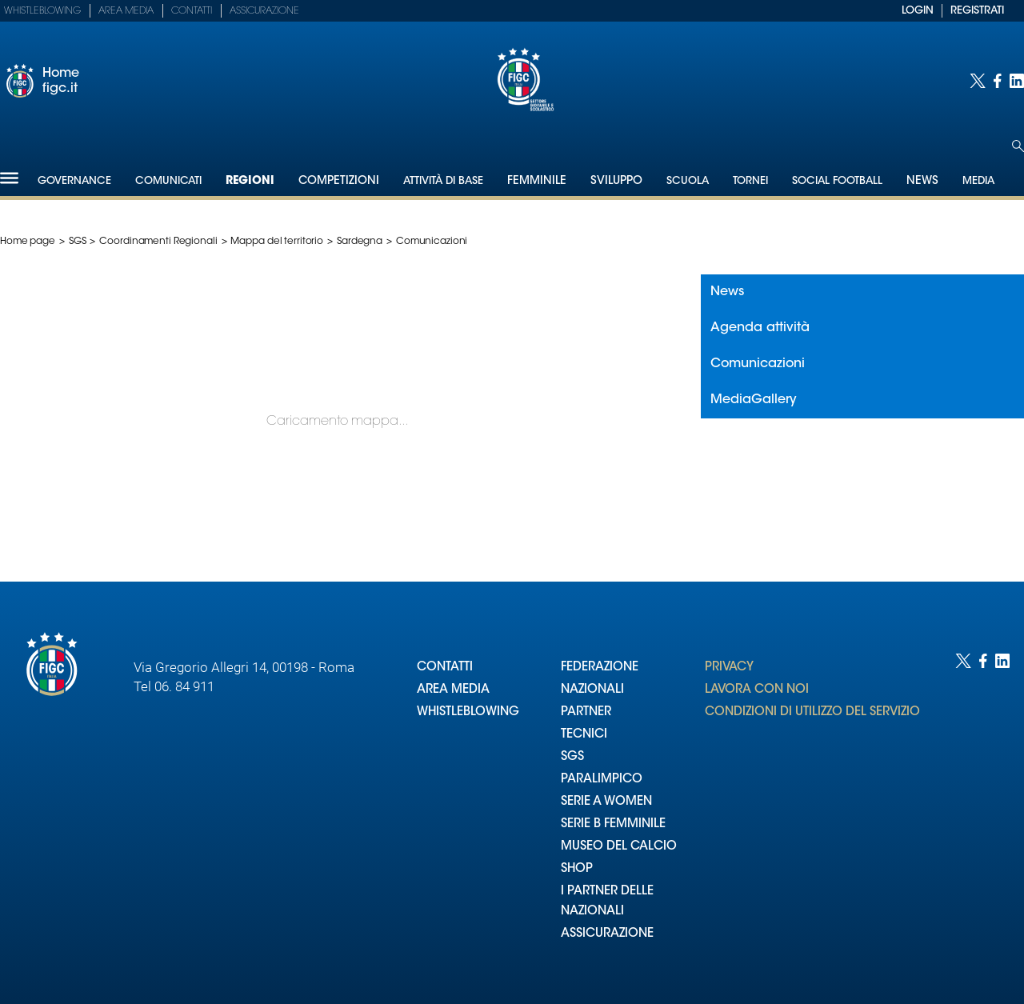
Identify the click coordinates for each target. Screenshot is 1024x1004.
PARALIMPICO (601, 780)
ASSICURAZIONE (607, 934)
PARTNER (586, 712)
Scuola (687, 181)
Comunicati (168, 181)
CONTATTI (445, 668)
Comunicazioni (757, 364)
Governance (74, 181)
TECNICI (584, 735)
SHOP (577, 869)
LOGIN (918, 11)
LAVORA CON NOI (757, 690)
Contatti (191, 11)
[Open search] (1018, 146)
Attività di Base (443, 181)
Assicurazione (264, 11)
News (727, 292)
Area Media (126, 11)
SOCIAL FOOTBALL (837, 181)
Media (978, 181)
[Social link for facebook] (998, 81)
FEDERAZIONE (599, 668)
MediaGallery (753, 400)
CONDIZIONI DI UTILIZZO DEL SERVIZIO (812, 712)
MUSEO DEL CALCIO (619, 847)
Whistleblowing (42, 11)
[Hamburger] (9, 178)
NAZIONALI (592, 690)
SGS (77, 241)
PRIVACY (729, 668)
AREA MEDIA (453, 690)
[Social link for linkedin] (1017, 81)
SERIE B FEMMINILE (613, 824)
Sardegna (359, 241)
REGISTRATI (977, 11)
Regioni (250, 181)
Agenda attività (760, 328)
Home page (27, 241)
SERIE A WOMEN (606, 802)
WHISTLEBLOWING (468, 712)
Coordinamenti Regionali (158, 241)
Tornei (750, 181)
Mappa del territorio (276, 241)
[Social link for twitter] (978, 81)
